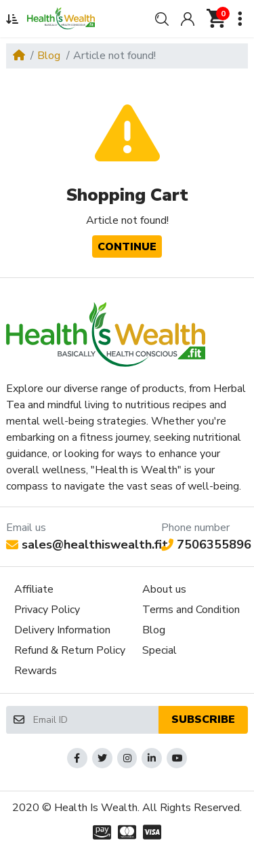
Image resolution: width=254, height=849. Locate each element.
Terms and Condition (191, 609)
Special (159, 650)
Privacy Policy (47, 609)
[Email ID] (95, 719)
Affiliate (34, 589)
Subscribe (203, 719)
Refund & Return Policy (69, 650)
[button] (12, 19)
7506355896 (206, 544)
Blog (48, 55)
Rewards (35, 670)
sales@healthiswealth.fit (87, 544)
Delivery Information (62, 630)
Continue (127, 246)
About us (164, 589)
